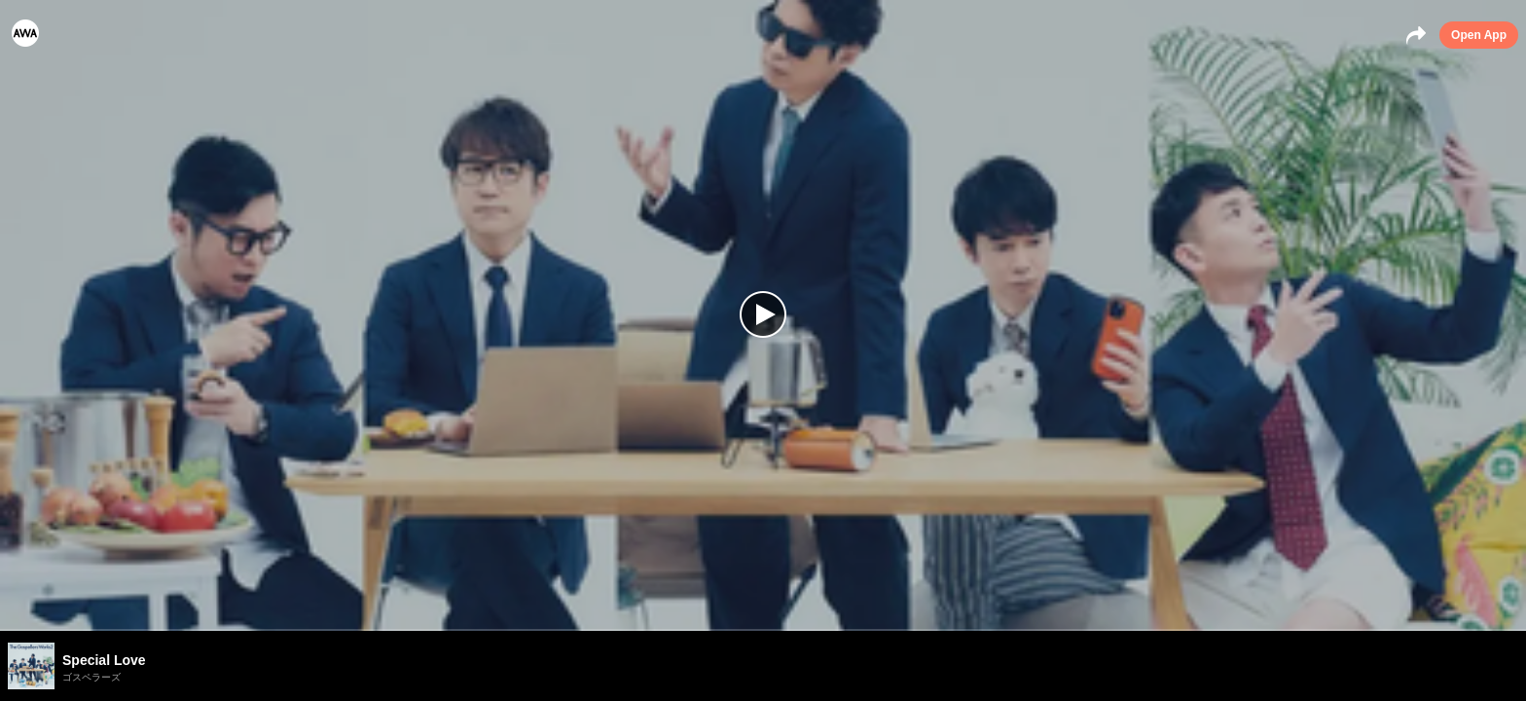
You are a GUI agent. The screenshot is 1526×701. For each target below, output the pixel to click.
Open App (1479, 35)
